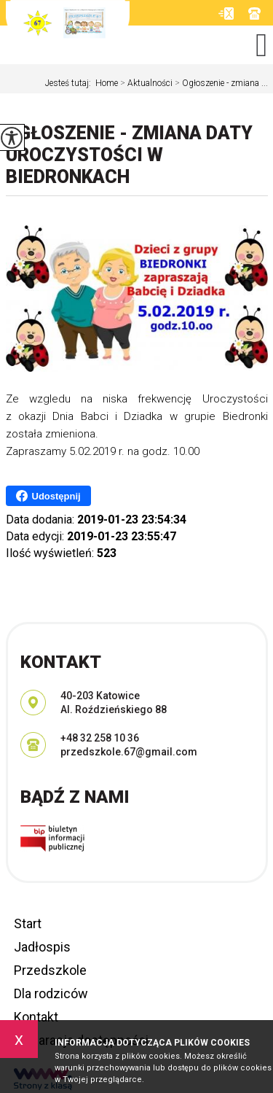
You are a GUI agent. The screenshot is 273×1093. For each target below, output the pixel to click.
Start (27, 923)
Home (106, 83)
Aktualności (145, 83)
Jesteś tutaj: (70, 83)
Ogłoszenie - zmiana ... (220, 83)
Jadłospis (42, 946)
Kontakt (36, 1016)
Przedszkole (50, 970)
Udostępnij (48, 496)
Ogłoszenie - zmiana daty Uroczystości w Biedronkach (129, 154)
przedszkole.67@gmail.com (226, 13)
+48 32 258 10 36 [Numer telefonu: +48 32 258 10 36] (99, 738)
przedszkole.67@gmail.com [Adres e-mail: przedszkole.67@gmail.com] (128, 752)
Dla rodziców (51, 993)
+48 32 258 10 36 (254, 13)
